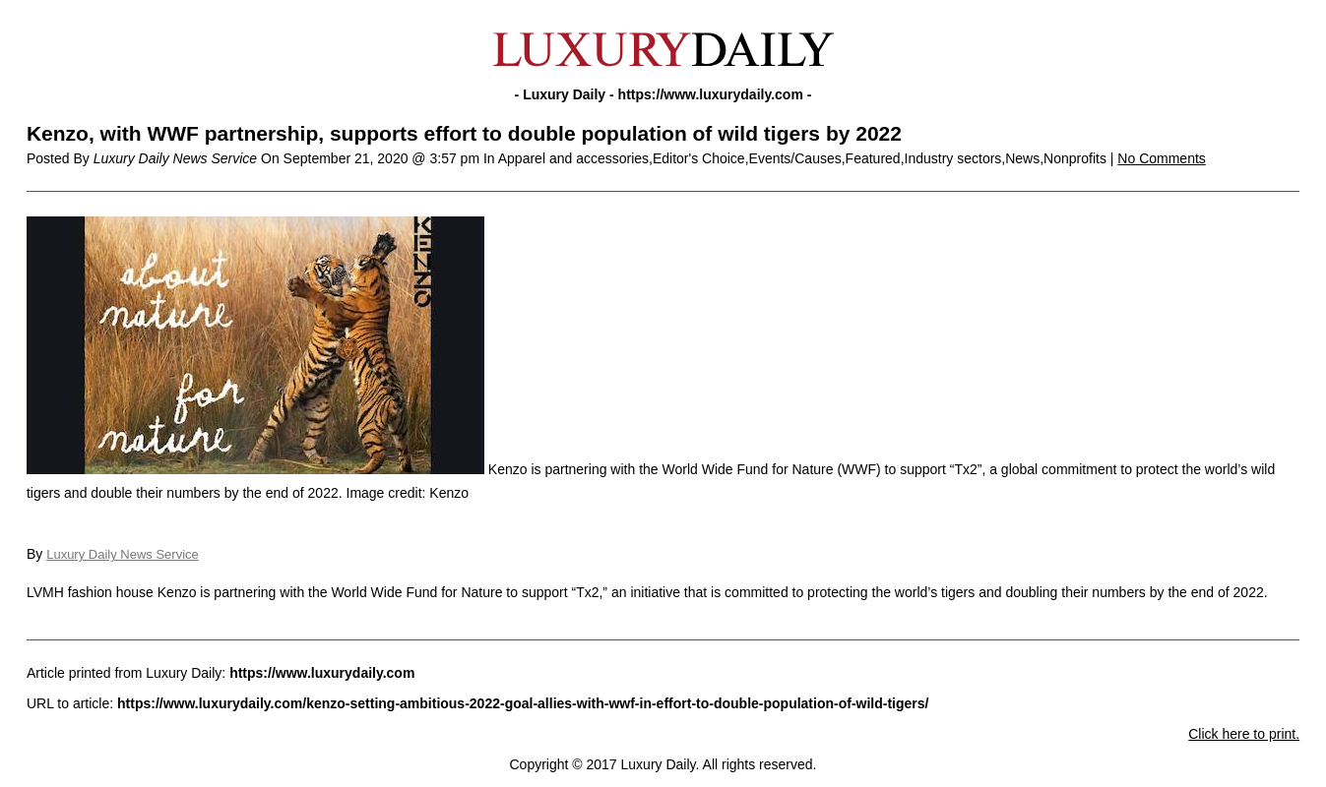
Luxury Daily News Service (122, 554)
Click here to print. (1243, 734)
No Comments (1161, 158)
